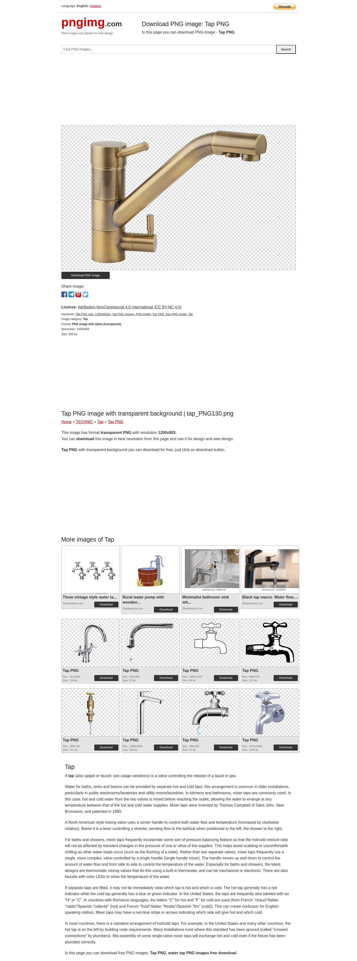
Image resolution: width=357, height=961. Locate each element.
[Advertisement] (178, 91)
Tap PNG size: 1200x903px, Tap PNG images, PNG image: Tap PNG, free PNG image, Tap (134, 314)
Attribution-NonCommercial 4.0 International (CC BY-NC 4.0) (130, 307)
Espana (95, 6)
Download (106, 604)
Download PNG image (85, 275)
